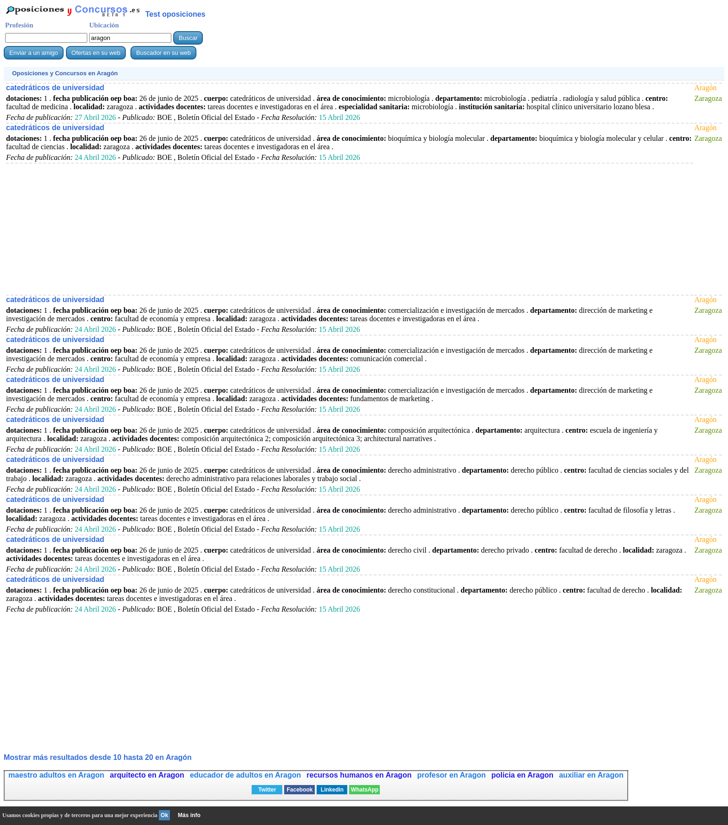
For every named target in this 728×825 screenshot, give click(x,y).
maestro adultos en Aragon (56, 775)
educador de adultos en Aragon (245, 775)
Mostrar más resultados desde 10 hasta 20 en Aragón (98, 757)
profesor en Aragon (451, 775)
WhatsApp (364, 789)
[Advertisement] (284, 229)
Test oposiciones (175, 14)
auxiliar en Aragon (591, 775)
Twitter (267, 789)
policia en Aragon (522, 775)
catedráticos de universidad (55, 88)
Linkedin (332, 789)
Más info (189, 815)
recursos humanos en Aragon (358, 775)
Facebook (299, 789)
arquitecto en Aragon (147, 775)
